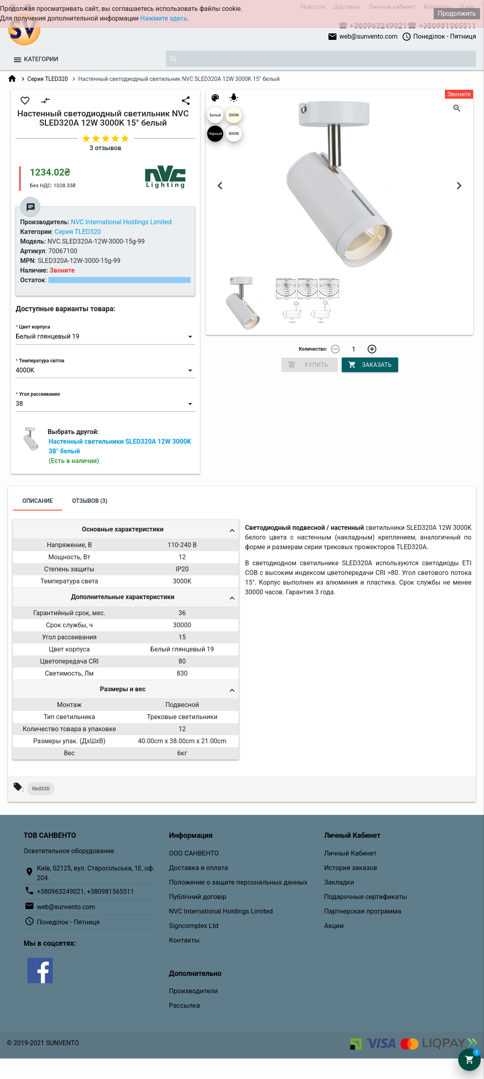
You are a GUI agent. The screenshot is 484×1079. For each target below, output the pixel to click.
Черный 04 (215, 137)
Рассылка (184, 1005)
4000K (233, 134)
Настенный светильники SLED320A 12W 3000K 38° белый (120, 451)
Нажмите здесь (163, 18)
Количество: (313, 349)
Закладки (339, 882)
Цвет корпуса (34, 327)
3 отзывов (105, 148)
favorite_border (25, 100)
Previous (220, 185)
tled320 (41, 788)
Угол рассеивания (39, 394)
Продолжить (457, 13)
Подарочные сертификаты (365, 897)
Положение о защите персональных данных (238, 882)
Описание (38, 501)
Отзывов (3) (90, 501)
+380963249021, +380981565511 (85, 891)
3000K (233, 115)
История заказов (350, 868)
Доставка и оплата (198, 868)
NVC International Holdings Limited (221, 911)
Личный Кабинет (350, 853)
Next (459, 185)
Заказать (370, 365)
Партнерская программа (362, 911)
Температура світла (41, 361)
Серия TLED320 (47, 79)
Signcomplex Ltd (193, 926)
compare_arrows (45, 100)
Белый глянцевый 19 (215, 118)
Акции (334, 926)
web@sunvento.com (363, 36)
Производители (193, 991)
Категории (41, 59)
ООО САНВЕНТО (194, 853)
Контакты (184, 940)
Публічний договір (197, 897)
